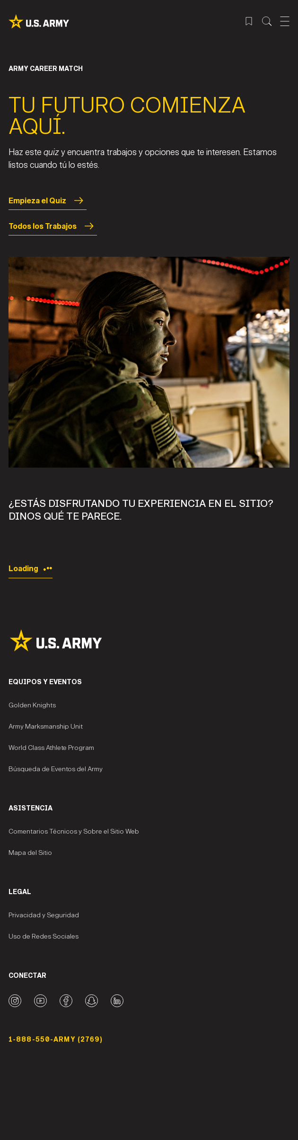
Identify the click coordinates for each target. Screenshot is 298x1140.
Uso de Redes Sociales (44, 936)
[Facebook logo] (66, 1000)
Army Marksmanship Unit (46, 726)
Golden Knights (32, 705)
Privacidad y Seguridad (44, 915)
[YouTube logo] (40, 1000)
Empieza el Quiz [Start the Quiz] (48, 200)
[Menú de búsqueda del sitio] (267, 21)
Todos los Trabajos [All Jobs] (53, 226)
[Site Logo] (149, 640)
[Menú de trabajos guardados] (249, 21)
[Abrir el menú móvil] (284, 21)
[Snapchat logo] (91, 1000)
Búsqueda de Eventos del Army (56, 769)
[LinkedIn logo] (117, 1000)
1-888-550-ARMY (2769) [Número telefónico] (56, 1040)
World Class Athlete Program (51, 748)
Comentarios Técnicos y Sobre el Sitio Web (74, 831)
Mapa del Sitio (30, 853)
